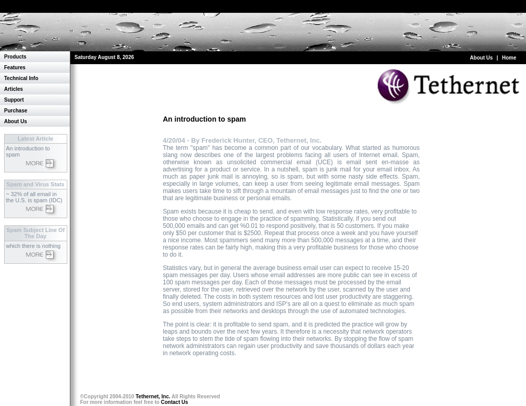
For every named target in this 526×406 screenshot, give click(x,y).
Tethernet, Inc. (153, 396)
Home (509, 58)
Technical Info (21, 78)
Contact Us (174, 402)
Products (15, 57)
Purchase (15, 110)
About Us (481, 58)
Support (14, 100)
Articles (13, 89)
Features (15, 67)
